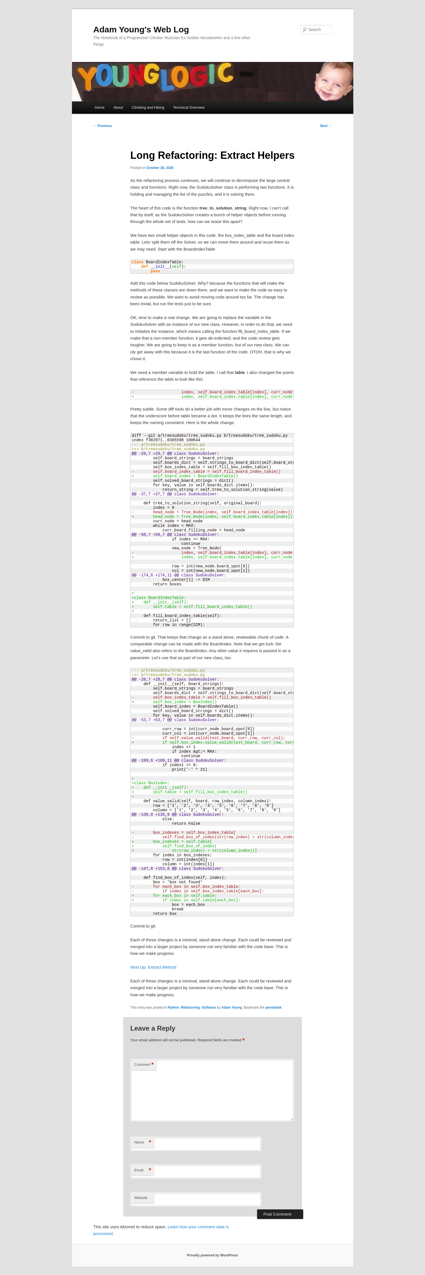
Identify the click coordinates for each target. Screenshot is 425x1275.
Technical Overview (188, 107)
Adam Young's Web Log (141, 29)
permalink (274, 1007)
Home (100, 107)
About (118, 107)
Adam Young (231, 1007)
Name (142, 1142)
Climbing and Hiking (148, 107)
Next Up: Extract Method (153, 967)
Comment (144, 1065)
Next (326, 126)
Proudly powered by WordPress (212, 1255)
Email (142, 1170)
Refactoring (190, 1007)
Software (209, 1007)
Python (173, 1007)
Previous (102, 126)
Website (140, 1198)
